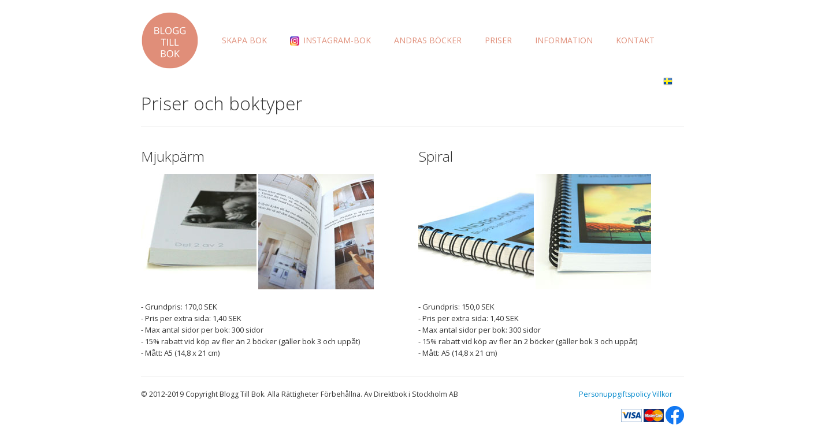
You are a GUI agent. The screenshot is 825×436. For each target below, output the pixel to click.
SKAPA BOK (244, 40)
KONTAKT (635, 40)
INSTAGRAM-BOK (330, 40)
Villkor (662, 394)
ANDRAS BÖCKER (428, 40)
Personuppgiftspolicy (615, 394)
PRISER (498, 40)
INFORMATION (564, 40)
